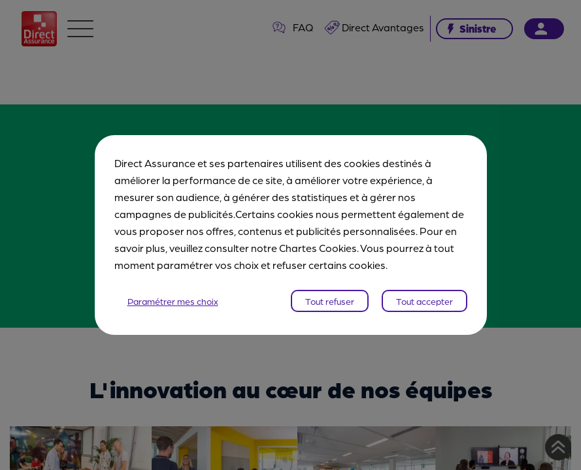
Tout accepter (424, 301)
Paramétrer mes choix (172, 301)
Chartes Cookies (318, 248)
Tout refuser (329, 301)
